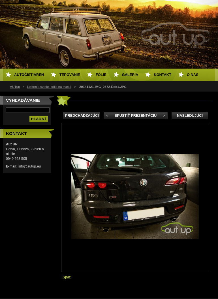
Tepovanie (69, 75)
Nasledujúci (190, 115)
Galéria (130, 75)
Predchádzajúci (82, 115)
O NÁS (192, 75)
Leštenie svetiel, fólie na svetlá (49, 86)
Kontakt (162, 75)
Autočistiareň (29, 75)
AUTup (15, 86)
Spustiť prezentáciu (136, 115)
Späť (67, 277)
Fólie (101, 75)
